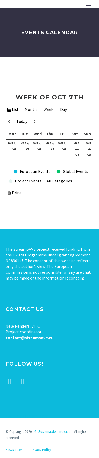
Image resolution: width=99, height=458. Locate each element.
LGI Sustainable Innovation (53, 431)
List (16, 110)
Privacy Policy (41, 450)
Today (21, 121)
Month (31, 109)
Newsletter (14, 450)
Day (63, 109)
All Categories (59, 180)
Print (17, 192)
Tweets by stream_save (27, 416)
